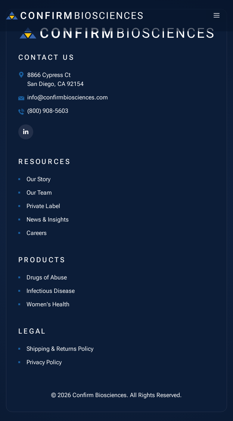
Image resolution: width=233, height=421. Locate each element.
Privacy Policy (44, 362)
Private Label (43, 206)
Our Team (39, 192)
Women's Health (48, 304)
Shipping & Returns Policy (60, 348)
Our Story (38, 179)
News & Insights (48, 219)
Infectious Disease (51, 290)
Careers (37, 232)
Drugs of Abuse (47, 277)
